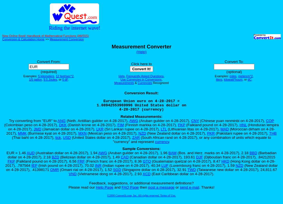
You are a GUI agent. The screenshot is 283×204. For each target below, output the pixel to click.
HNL (243, 127)
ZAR (136, 140)
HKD (225, 164)
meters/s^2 (245, 76)
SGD (117, 172)
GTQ (147, 164)
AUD (31, 155)
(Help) (141, 52)
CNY (195, 123)
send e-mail (189, 190)
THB (273, 136)
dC (250, 79)
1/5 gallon (35, 79)
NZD (142, 136)
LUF (165, 168)
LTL (164, 132)
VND (73, 176)
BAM (173, 155)
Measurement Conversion (67, 39)
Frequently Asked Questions (144, 76)
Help (121, 76)
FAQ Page (130, 190)
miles (233, 76)
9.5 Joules (50, 79)
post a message (161, 190)
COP (270, 123)
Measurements (124, 83)
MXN (82, 136)
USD (67, 140)
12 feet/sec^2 (65, 76)
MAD (225, 132)
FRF (81, 164)
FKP (181, 127)
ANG (62, 123)
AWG (133, 123)
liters (219, 79)
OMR (54, 172)
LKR (100, 132)
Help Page (104, 190)
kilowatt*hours (233, 79)
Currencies (145, 83)
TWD (192, 172)
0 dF (65, 79)
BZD (55, 160)
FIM (121, 127)
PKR (211, 136)
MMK (22, 136)
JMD (37, 132)
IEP (34, 168)
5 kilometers (46, 76)
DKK (63, 127)
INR (98, 168)
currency (162, 144)
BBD (253, 155)
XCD (147, 176)
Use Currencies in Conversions (141, 79)
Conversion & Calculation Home (23, 39)
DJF (199, 160)
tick (58, 140)
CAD (124, 160)
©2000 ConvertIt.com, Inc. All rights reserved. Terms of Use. (141, 198)
